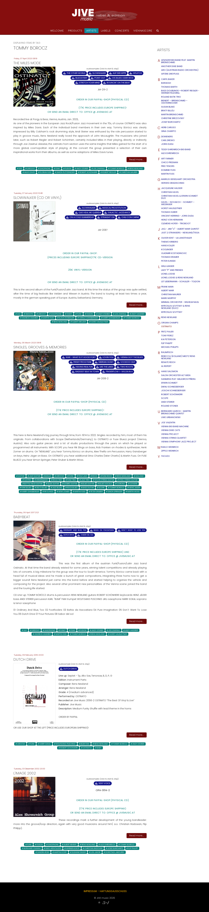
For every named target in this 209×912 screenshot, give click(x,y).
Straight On (107, 217)
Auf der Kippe (119, 73)
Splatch (137, 73)
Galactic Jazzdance (119, 212)
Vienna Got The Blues (132, 357)
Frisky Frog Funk (82, 362)
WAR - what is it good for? (81, 357)
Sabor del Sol (87, 535)
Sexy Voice (104, 783)
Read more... (136, 159)
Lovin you (108, 357)
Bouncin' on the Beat (118, 82)
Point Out (100, 77)
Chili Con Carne (130, 217)
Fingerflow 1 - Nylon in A (119, 371)
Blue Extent (81, 77)
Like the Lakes (106, 366)
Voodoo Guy (128, 362)
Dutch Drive (69, 535)
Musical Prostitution (114, 207)
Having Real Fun (84, 366)
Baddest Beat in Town (87, 371)
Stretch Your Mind (89, 82)
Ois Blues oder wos (122, 77)
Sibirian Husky (105, 362)
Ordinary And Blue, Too (75, 530)
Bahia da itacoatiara (104, 530)
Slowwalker (99, 73)
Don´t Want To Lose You (133, 530)
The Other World (76, 73)
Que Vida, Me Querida (90, 212)
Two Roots (126, 366)
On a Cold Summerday (82, 217)
